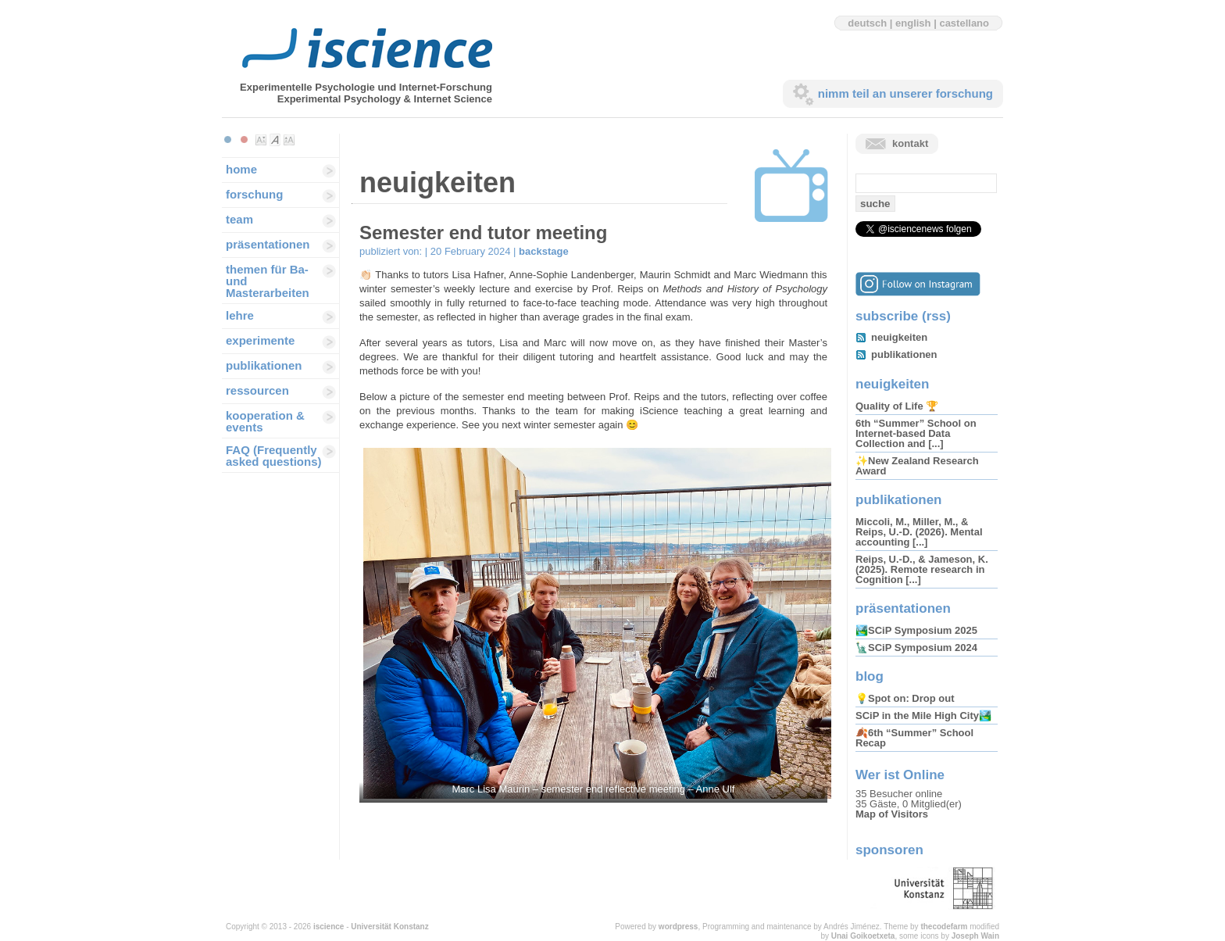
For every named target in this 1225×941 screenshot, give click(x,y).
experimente (260, 340)
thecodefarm (943, 926)
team (239, 219)
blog (869, 676)
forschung (254, 194)
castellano (964, 23)
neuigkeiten (899, 337)
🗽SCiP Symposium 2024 (916, 647)
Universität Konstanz (389, 926)
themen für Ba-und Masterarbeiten (267, 281)
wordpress (678, 926)
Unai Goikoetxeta (863, 936)
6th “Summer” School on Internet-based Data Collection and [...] (916, 433)
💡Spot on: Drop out (904, 698)
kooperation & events (265, 421)
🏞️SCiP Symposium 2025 (916, 630)
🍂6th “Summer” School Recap (914, 738)
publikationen (264, 365)
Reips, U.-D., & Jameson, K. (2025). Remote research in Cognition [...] (921, 569)
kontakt (910, 143)
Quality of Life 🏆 (896, 406)
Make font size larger (289, 140)
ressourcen (257, 390)
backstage (544, 251)
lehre (240, 315)
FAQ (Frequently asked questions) (274, 455)
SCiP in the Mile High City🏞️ (923, 715)
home (241, 169)
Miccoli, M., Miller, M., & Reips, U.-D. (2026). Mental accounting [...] (919, 532)
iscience (328, 926)
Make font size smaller (261, 140)
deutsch (867, 23)
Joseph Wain (975, 936)
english (913, 23)
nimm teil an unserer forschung (905, 93)
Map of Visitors (891, 814)
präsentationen (268, 244)
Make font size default (275, 140)
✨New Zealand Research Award (917, 466)
